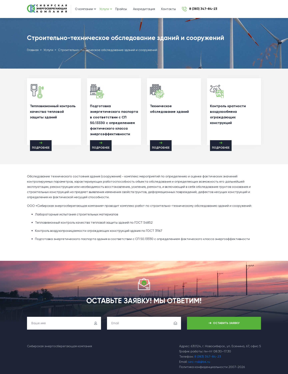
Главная (33, 50)
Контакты (168, 9)
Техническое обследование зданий (169, 109)
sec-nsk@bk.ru (199, 362)
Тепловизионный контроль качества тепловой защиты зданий (53, 111)
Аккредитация (144, 9)
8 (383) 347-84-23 (207, 356)
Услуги (104, 9)
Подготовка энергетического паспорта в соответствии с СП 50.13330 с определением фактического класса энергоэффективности (114, 120)
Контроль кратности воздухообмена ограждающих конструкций (228, 114)
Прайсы (121, 9)
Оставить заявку (224, 323)
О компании (84, 9)
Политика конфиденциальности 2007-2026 (212, 367)
